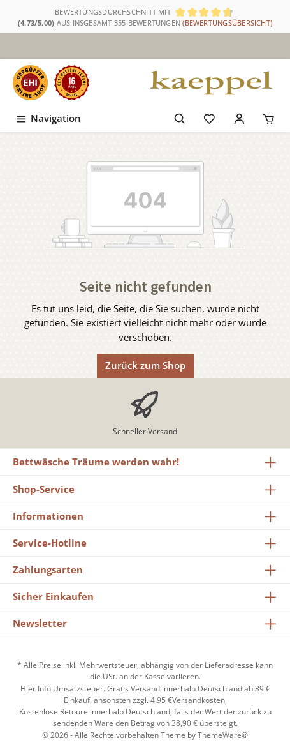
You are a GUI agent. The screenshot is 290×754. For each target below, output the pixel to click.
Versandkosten (198, 700)
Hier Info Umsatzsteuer (61, 688)
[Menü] (47, 116)
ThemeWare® (223, 735)
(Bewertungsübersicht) (227, 22)
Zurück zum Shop (145, 365)
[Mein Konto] (239, 116)
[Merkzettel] (209, 116)
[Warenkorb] (269, 116)
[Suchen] (180, 116)
